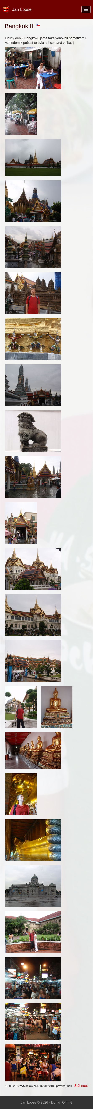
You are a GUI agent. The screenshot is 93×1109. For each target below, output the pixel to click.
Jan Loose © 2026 (34, 1102)
